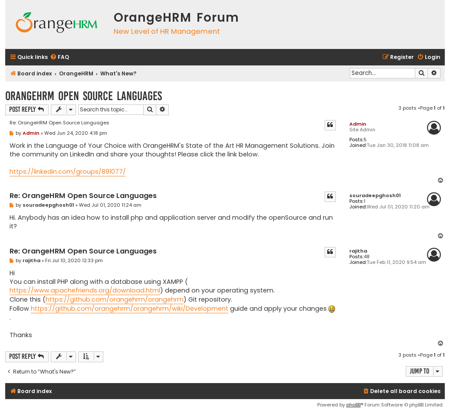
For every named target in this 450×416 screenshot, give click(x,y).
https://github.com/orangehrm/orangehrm (115, 299)
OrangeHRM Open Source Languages (83, 96)
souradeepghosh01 (375, 195)
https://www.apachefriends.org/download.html (85, 290)
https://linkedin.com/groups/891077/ (68, 171)
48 (367, 257)
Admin (357, 123)
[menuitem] (59, 57)
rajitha (358, 251)
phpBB (353, 404)
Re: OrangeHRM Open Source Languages (59, 122)
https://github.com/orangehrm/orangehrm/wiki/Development (129, 308)
